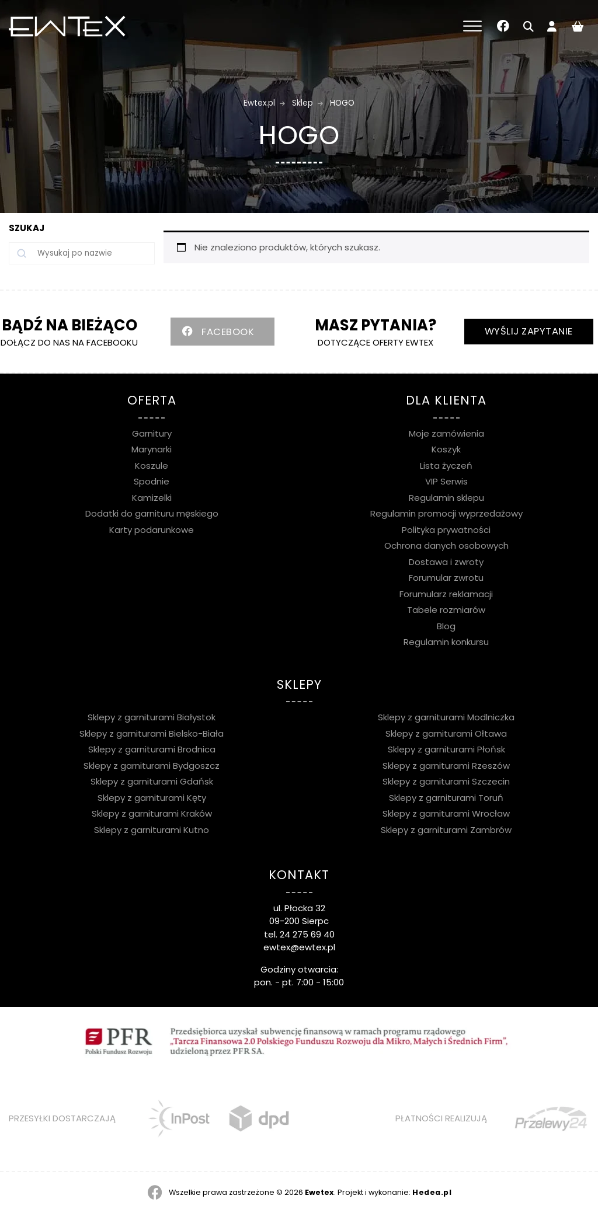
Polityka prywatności (446, 530)
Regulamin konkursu (446, 642)
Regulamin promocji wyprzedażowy (446, 513)
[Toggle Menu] (472, 26)
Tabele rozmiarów (446, 610)
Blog (446, 626)
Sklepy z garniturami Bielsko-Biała (151, 733)
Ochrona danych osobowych (446, 545)
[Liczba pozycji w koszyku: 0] (577, 26)
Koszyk (446, 449)
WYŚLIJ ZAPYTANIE (529, 331)
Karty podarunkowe (151, 530)
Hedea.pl (431, 1192)
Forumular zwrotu (446, 577)
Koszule (151, 465)
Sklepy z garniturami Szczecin (446, 781)
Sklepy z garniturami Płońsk (446, 749)
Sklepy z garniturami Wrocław (446, 813)
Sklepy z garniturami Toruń (446, 798)
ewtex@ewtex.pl (299, 947)
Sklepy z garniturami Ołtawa (446, 733)
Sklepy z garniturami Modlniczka (446, 717)
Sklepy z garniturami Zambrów (446, 830)
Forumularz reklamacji (446, 594)
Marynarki (151, 449)
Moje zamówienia (446, 433)
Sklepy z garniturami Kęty (152, 798)
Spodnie (151, 481)
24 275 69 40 (307, 934)
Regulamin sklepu (446, 498)
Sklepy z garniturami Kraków (152, 813)
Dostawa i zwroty (446, 562)
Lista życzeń (446, 465)
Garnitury (152, 433)
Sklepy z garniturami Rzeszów (446, 765)
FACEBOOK (227, 332)
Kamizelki (152, 498)
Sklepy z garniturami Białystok (151, 717)
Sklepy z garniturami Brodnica (151, 749)
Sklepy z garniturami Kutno (151, 830)
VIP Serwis (446, 481)
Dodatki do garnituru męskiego (151, 513)
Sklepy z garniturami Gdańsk (152, 781)
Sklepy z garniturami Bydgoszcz (152, 765)
